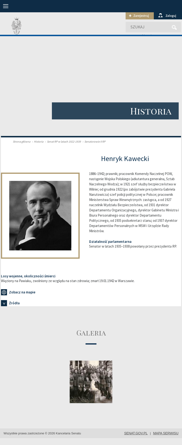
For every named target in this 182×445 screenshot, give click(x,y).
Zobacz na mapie (18, 292)
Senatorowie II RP (93, 141)
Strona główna (21, 141)
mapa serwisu (165, 433)
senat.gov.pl (136, 433)
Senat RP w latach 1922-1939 (62, 141)
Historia (37, 141)
